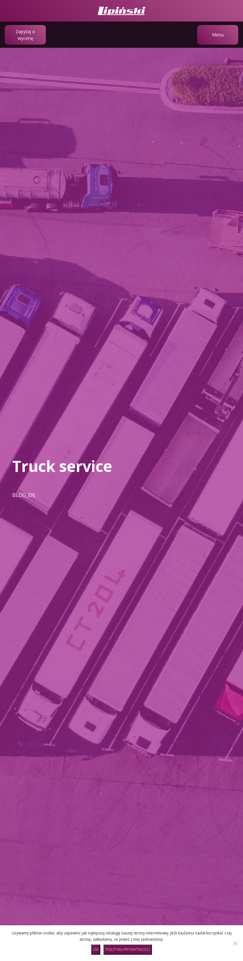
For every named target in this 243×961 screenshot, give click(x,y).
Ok (95, 949)
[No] (235, 943)
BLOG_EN (23, 495)
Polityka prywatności (127, 949)
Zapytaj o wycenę (25, 34)
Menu (218, 35)
